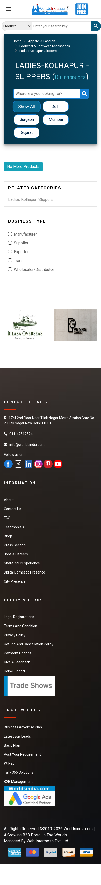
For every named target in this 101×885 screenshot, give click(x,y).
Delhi (55, 106)
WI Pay (9, 763)
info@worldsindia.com (27, 445)
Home (17, 41)
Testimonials (14, 527)
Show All (26, 106)
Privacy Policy (14, 635)
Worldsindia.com (78, 828)
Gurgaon (27, 119)
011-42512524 (21, 434)
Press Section (15, 545)
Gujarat (27, 132)
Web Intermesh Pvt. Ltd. (48, 841)
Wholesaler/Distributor (34, 269)
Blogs (8, 536)
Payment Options (17, 653)
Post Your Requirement (22, 754)
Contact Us (12, 509)
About (9, 500)
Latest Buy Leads (17, 736)
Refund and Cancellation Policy (28, 644)
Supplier (21, 243)
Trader (19, 260)
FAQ (7, 518)
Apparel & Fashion (41, 41)
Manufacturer (25, 234)
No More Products (23, 166)
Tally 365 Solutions (18, 772)
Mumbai (56, 119)
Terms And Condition (20, 626)
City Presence (15, 581)
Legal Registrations (19, 617)
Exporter (21, 251)
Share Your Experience (22, 563)
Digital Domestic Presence (24, 572)
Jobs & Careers (16, 554)
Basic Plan (12, 745)
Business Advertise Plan (23, 727)
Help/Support (14, 671)
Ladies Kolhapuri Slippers (30, 199)
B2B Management (18, 781)
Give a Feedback (17, 662)
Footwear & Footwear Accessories (44, 46)
